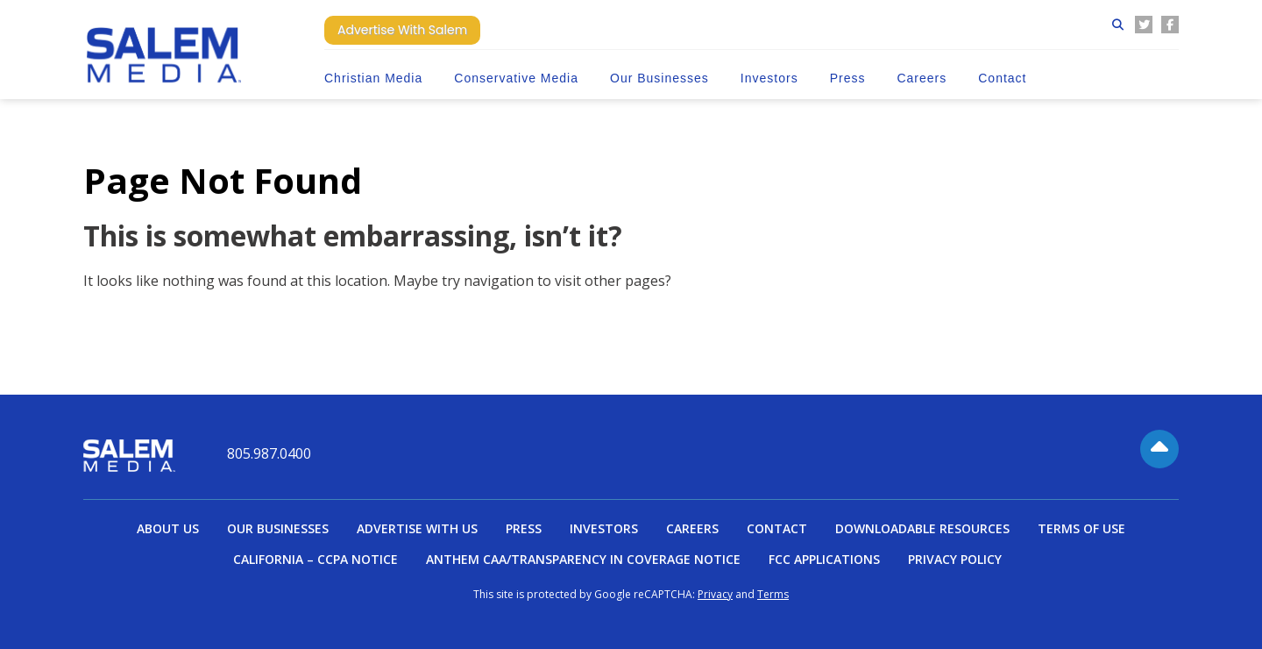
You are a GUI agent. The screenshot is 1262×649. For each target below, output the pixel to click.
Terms (773, 594)
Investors (769, 78)
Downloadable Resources (922, 528)
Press (848, 78)
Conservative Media (516, 78)
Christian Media (373, 78)
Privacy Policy (955, 559)
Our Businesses (659, 78)
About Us (168, 528)
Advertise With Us (417, 528)
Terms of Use (1081, 528)
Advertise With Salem (402, 30)
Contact (1002, 78)
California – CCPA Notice (315, 559)
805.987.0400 (269, 454)
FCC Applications (824, 559)
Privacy (715, 594)
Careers (921, 78)
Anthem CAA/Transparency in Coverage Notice (583, 559)
